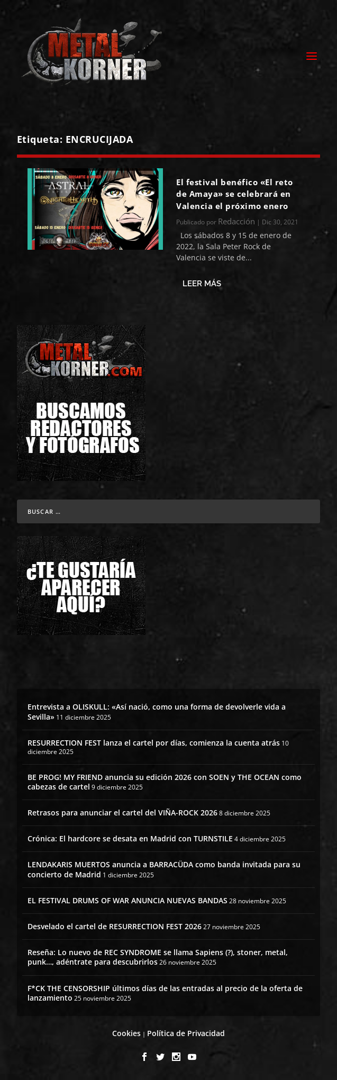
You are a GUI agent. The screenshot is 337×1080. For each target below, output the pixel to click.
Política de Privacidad (186, 1033)
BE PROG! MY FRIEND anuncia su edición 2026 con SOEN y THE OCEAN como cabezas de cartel (165, 782)
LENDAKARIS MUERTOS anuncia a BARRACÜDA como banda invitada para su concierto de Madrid (164, 869)
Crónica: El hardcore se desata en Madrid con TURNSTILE (130, 838)
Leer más (202, 283)
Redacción (236, 221)
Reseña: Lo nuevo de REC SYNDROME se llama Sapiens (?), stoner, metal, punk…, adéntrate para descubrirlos (158, 957)
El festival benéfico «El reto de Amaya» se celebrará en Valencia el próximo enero (234, 194)
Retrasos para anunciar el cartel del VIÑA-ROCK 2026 (122, 812)
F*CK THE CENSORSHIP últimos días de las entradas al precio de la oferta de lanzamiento (165, 993)
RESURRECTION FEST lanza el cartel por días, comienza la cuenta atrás (154, 743)
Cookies (126, 1033)
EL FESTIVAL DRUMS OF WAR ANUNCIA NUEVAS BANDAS (127, 900)
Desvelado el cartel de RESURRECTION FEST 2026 (115, 926)
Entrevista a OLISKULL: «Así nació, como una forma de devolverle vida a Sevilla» (157, 711)
